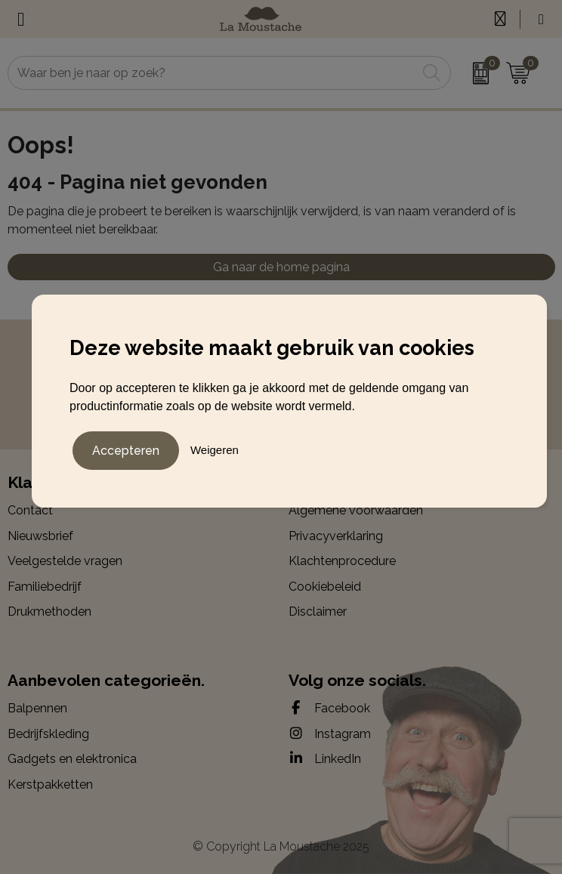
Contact (30, 510)
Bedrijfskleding (48, 734)
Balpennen (37, 708)
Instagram (330, 733)
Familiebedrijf (45, 586)
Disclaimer (318, 611)
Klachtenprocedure (342, 561)
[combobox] (212, 73)
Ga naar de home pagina (281, 267)
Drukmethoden (49, 611)
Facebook (329, 707)
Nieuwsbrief (40, 536)
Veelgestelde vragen (65, 561)
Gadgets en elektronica (72, 759)
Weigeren (214, 449)
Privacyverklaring (336, 536)
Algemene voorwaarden (356, 510)
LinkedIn (325, 758)
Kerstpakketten (50, 784)
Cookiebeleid (325, 586)
